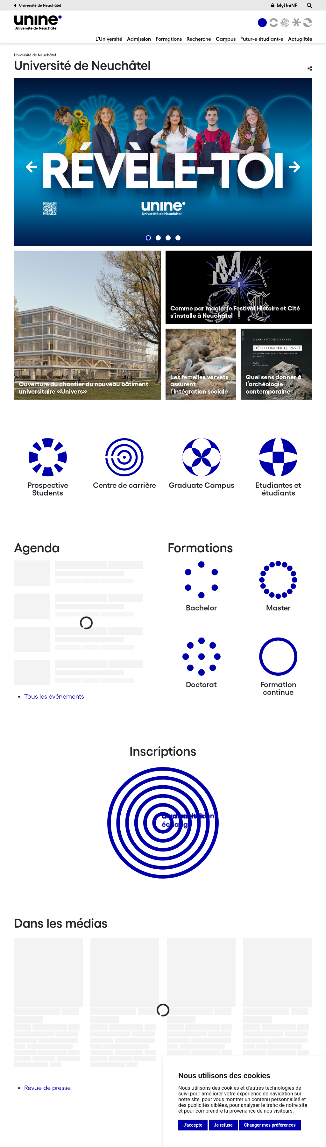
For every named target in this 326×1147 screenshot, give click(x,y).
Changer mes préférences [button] (270, 1125)
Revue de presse (47, 1087)
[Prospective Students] (47, 459)
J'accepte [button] (192, 1125)
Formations (169, 39)
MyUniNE (284, 5)
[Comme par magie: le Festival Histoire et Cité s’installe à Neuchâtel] (239, 287)
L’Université (109, 39)
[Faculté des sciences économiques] (306, 22)
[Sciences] (284, 22)
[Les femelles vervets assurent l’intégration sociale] (201, 364)
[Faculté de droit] (295, 22)
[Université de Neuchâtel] (38, 22)
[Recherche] (309, 5)
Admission (139, 39)
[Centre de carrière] (124, 459)
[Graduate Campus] (201, 459)
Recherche (199, 39)
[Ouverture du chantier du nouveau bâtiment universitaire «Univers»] (87, 325)
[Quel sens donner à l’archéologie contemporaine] (276, 364)
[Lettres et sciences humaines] (272, 22)
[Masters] (278, 582)
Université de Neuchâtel (37, 5)
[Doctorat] (201, 659)
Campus (226, 39)
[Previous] (31, 166)
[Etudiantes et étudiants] (278, 459)
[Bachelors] (201, 582)
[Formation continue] (278, 659)
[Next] (294, 166)
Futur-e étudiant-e (261, 39)
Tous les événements (54, 696)
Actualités (300, 39)
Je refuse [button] (223, 1125)
